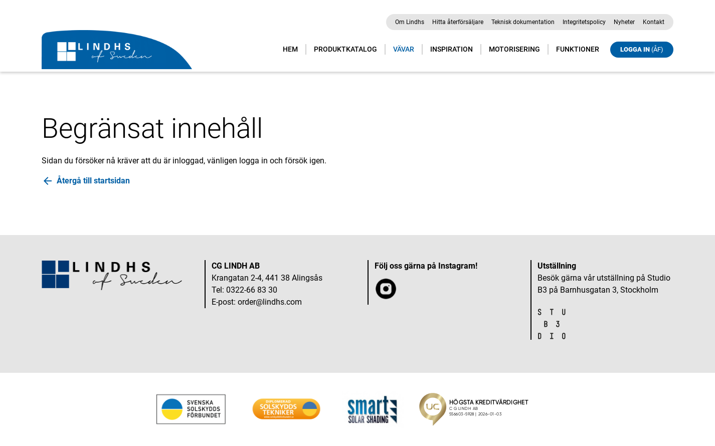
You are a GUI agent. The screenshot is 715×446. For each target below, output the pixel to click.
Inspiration (451, 49)
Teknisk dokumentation (523, 22)
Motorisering (514, 49)
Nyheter (624, 22)
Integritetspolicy (584, 22)
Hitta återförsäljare (457, 22)
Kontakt (653, 22)
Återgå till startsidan (93, 180)
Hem (290, 49)
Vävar (403, 49)
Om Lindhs (409, 22)
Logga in (641, 49)
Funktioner (577, 49)
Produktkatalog (345, 49)
